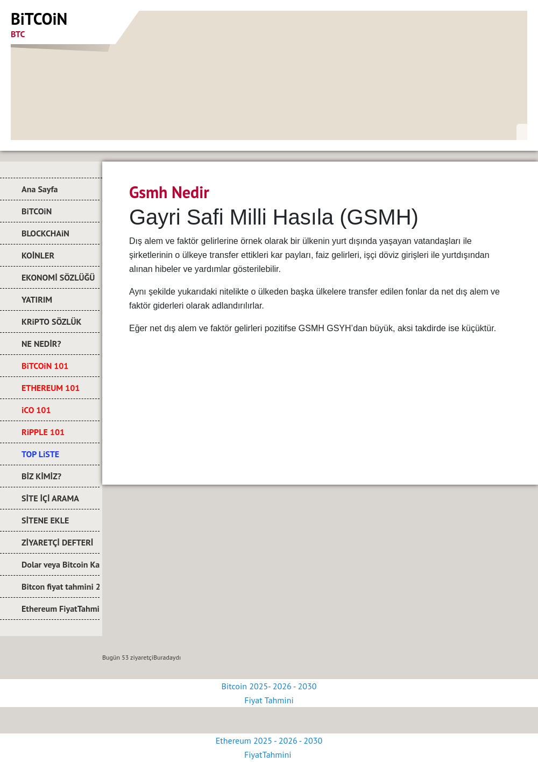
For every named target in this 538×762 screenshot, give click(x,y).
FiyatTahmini (269, 754)
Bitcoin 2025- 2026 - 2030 (269, 686)
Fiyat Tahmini (268, 700)
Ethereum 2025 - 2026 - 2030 (269, 740)
